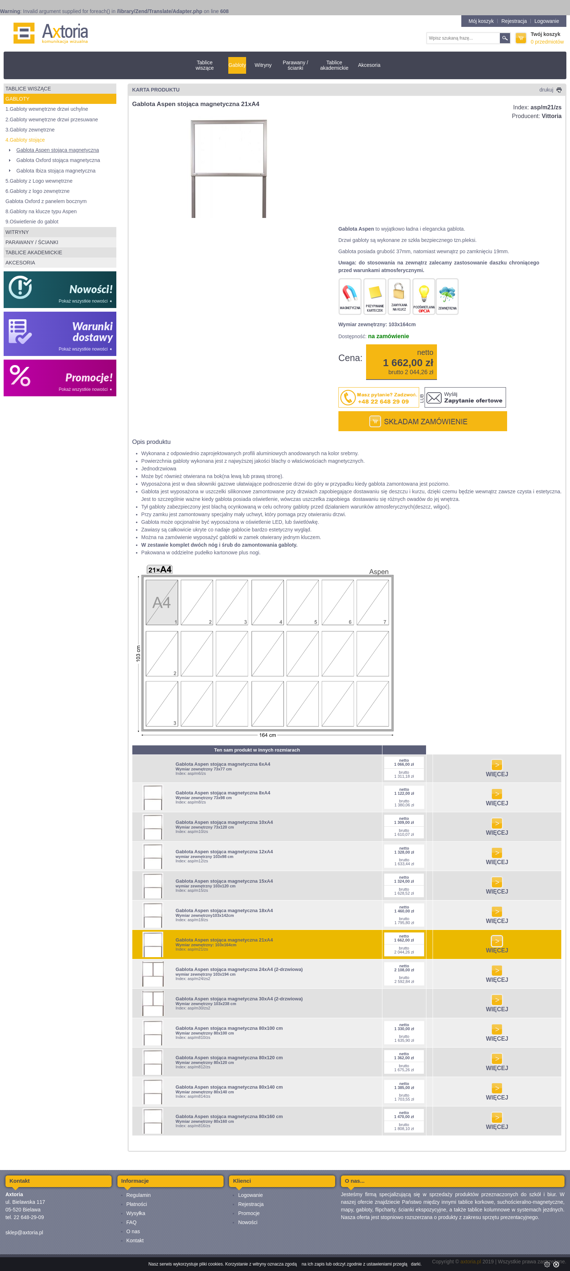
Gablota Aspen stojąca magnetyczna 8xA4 (223, 793)
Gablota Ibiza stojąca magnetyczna (56, 171)
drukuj (550, 90)
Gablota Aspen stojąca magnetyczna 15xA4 (224, 881)
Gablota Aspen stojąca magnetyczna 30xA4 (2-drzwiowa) (239, 998)
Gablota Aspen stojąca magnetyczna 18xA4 (224, 910)
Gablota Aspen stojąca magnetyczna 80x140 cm (229, 1087)
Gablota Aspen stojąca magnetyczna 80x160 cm (229, 1116)
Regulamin (139, 1195)
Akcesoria (369, 65)
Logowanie (546, 21)
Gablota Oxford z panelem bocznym (46, 201)
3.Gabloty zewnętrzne (30, 130)
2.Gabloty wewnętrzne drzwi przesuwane (51, 119)
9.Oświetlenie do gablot (32, 221)
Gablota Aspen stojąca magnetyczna (57, 150)
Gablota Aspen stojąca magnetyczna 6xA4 (223, 764)
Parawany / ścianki (295, 65)
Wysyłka (136, 1213)
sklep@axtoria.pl (24, 1232)
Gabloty (237, 65)
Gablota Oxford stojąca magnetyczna (58, 160)
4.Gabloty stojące (25, 140)
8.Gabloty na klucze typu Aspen (41, 211)
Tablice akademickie (334, 65)
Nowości (247, 1222)
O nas (133, 1231)
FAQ (132, 1222)
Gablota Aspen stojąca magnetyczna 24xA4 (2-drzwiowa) (239, 969)
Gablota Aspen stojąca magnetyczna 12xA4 (224, 851)
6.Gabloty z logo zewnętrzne (37, 191)
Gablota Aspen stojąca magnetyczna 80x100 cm (229, 1028)
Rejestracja (514, 21)
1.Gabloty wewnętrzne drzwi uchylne (46, 109)
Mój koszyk (481, 21)
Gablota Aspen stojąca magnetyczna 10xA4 (224, 822)
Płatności (137, 1204)
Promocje (249, 1213)
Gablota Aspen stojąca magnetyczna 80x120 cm (229, 1057)
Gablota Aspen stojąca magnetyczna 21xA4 (224, 940)
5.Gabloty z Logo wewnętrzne (38, 181)
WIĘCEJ (497, 771)
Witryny (263, 65)
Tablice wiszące (205, 65)
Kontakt (135, 1240)
